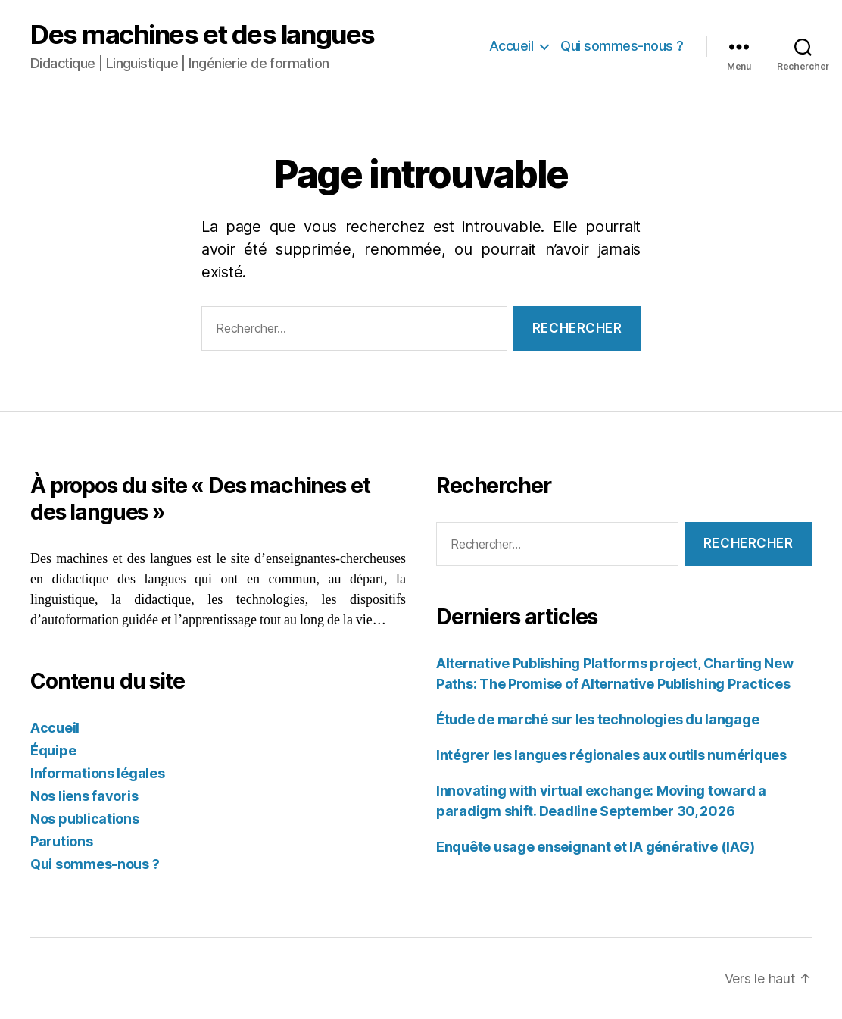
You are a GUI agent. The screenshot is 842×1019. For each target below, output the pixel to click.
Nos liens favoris (84, 796)
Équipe (53, 750)
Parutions (61, 841)
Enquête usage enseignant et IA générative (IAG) (595, 847)
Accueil (511, 46)
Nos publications (84, 819)
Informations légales (97, 773)
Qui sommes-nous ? (622, 46)
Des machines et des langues (202, 34)
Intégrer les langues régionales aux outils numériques (611, 755)
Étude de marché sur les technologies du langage (597, 719)
